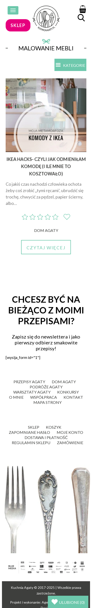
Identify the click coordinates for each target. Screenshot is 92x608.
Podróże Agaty (46, 386)
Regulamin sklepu (31, 442)
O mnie (16, 397)
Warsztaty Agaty (32, 392)
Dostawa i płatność (46, 437)
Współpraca (43, 397)
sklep (18, 25)
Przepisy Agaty (29, 381)
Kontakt (73, 397)
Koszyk (53, 427)
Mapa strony (47, 402)
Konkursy (68, 392)
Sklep (33, 427)
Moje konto (70, 432)
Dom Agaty (46, 230)
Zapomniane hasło (29, 432)
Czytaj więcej (45, 247)
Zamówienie (70, 442)
